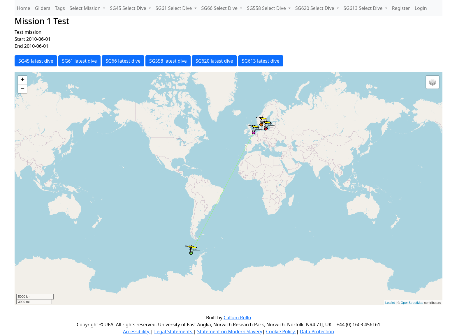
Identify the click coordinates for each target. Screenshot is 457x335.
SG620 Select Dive (315, 8)
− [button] (22, 88)
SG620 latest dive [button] (214, 61)
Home (23, 8)
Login (421, 8)
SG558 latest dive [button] (168, 61)
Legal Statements (173, 331)
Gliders (42, 8)
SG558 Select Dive (267, 8)
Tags (60, 8)
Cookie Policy (281, 331)
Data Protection (317, 331)
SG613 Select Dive (364, 8)
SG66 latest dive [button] (123, 61)
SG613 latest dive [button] (261, 61)
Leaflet (390, 302)
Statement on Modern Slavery (229, 331)
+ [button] (22, 80)
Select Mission (86, 8)
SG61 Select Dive (174, 8)
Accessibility (136, 331)
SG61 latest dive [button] (79, 61)
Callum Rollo (237, 317)
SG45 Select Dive (128, 8)
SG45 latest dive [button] (35, 61)
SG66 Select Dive (220, 8)
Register (401, 8)
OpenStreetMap (412, 302)
